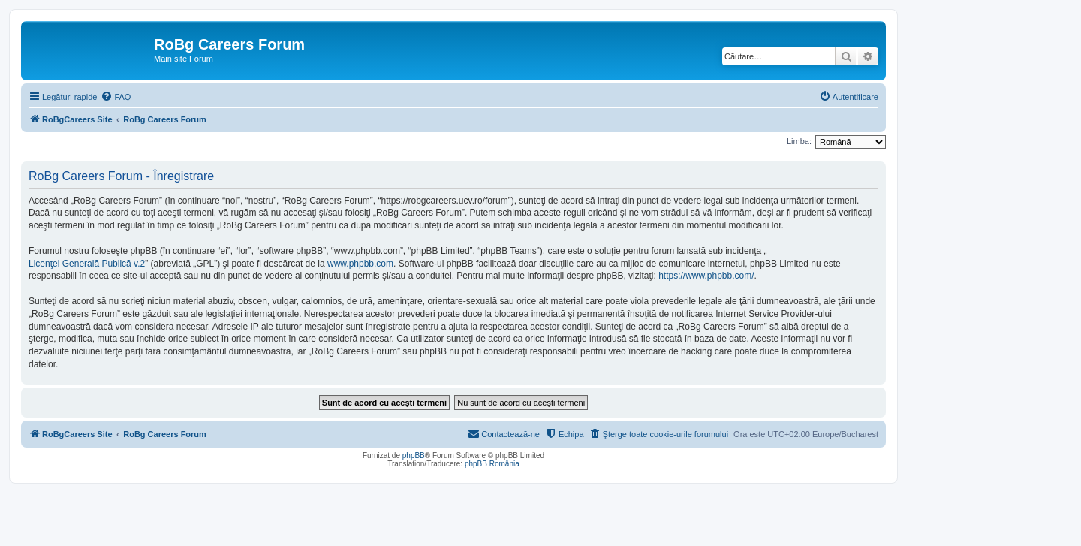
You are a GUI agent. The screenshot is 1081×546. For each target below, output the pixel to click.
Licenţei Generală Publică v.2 (87, 263)
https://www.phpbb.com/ (706, 275)
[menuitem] (116, 97)
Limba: (799, 141)
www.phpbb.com (360, 263)
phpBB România (492, 464)
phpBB (413, 455)
